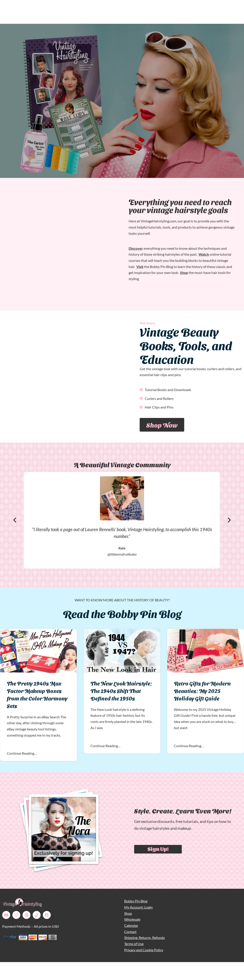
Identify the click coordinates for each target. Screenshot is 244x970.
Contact (130, 931)
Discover (136, 248)
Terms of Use (134, 944)
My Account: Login (138, 907)
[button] (14, 520)
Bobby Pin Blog (135, 901)
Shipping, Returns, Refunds (144, 937)
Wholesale (132, 919)
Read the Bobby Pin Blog (122, 613)
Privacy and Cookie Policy (143, 950)
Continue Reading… (22, 753)
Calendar (131, 925)
